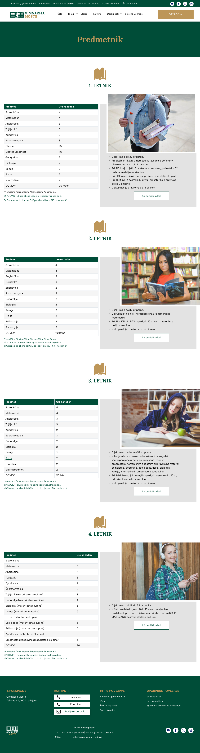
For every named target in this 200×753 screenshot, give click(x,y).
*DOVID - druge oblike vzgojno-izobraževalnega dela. (34, 196)
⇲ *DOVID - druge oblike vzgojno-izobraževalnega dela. (32, 342)
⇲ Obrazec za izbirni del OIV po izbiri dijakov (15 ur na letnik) (35, 346)
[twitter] (185, 4)
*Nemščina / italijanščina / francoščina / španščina (30, 339)
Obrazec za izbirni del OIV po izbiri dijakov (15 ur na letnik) (37, 200)
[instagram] (191, 4)
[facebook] (179, 4)
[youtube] (172, 4)
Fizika (8, 458)
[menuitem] (24, 3)
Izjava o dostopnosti (84, 727)
